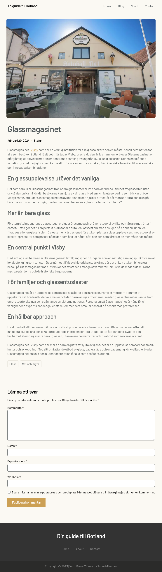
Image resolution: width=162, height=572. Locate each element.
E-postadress (17, 461)
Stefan (38, 140)
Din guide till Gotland (22, 6)
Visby (34, 150)
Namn (12, 445)
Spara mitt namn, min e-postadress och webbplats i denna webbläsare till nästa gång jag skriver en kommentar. (83, 492)
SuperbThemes (107, 566)
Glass (12, 364)
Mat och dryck (30, 364)
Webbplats (14, 477)
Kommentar (15, 407)
